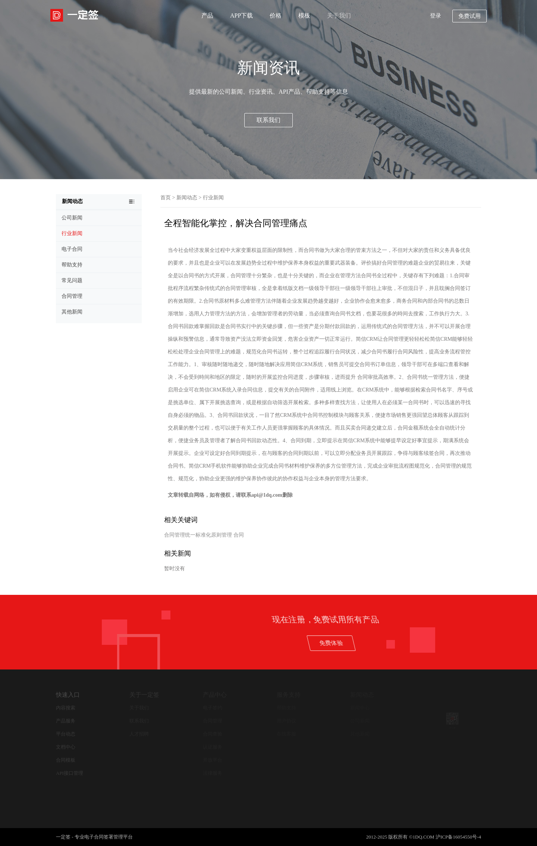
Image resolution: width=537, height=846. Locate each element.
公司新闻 (360, 721)
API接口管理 (69, 773)
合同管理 (212, 721)
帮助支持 (286, 708)
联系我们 (268, 120)
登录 (435, 16)
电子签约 (212, 708)
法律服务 (212, 773)
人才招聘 (139, 734)
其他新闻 (360, 734)
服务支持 (289, 695)
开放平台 (212, 760)
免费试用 (469, 16)
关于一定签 (144, 695)
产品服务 (65, 721)
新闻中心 (360, 708)
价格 (276, 15)
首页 (165, 197)
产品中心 (215, 695)
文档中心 (65, 747)
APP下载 (241, 15)
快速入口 (68, 695)
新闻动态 (186, 197)
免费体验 (420, 643)
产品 (207, 15)
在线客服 (286, 734)
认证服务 (212, 747)
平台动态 (65, 734)
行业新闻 (213, 197)
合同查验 (212, 734)
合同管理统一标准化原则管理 (198, 535)
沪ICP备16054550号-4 (458, 837)
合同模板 (65, 760)
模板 (304, 15)
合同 (238, 535)
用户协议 (286, 721)
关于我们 (339, 15)
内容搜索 (65, 708)
